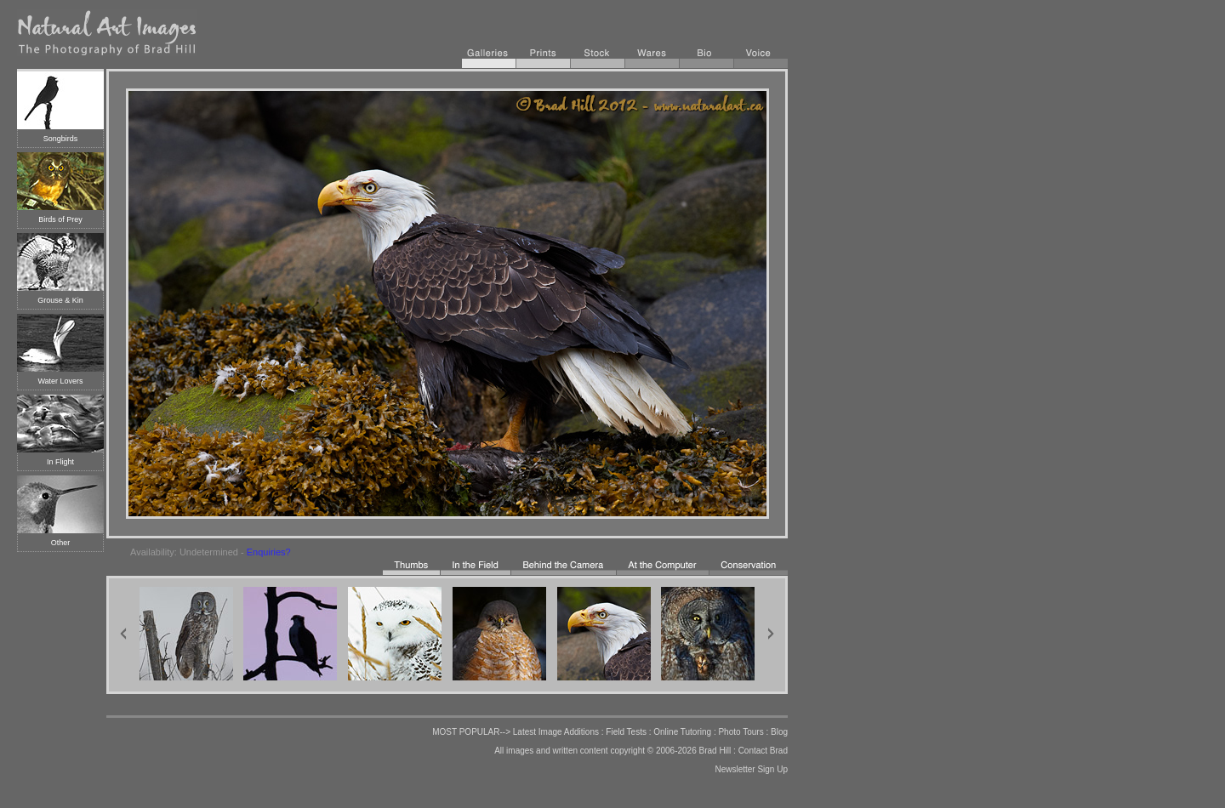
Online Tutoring (682, 732)
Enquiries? (269, 552)
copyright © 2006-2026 (653, 750)
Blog (779, 732)
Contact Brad (763, 750)
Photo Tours (740, 732)
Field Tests (626, 732)
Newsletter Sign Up (751, 769)
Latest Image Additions (556, 732)
